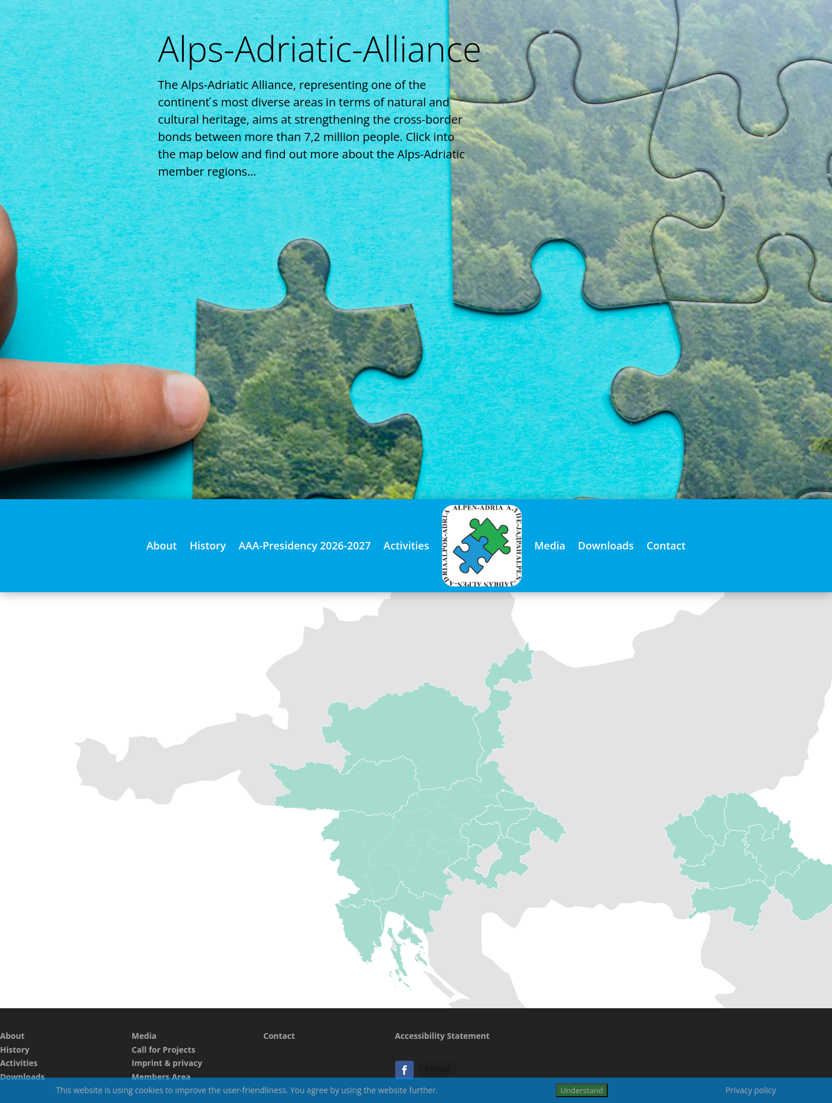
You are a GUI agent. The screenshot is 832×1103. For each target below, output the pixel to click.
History (208, 545)
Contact (666, 545)
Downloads (606, 545)
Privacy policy (751, 1090)
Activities (406, 545)
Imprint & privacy (167, 1062)
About (161, 545)
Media (550, 545)
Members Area (161, 1076)
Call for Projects (163, 1049)
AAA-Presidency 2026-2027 (305, 545)
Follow (437, 1068)
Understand (581, 1090)
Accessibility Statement (442, 1035)
